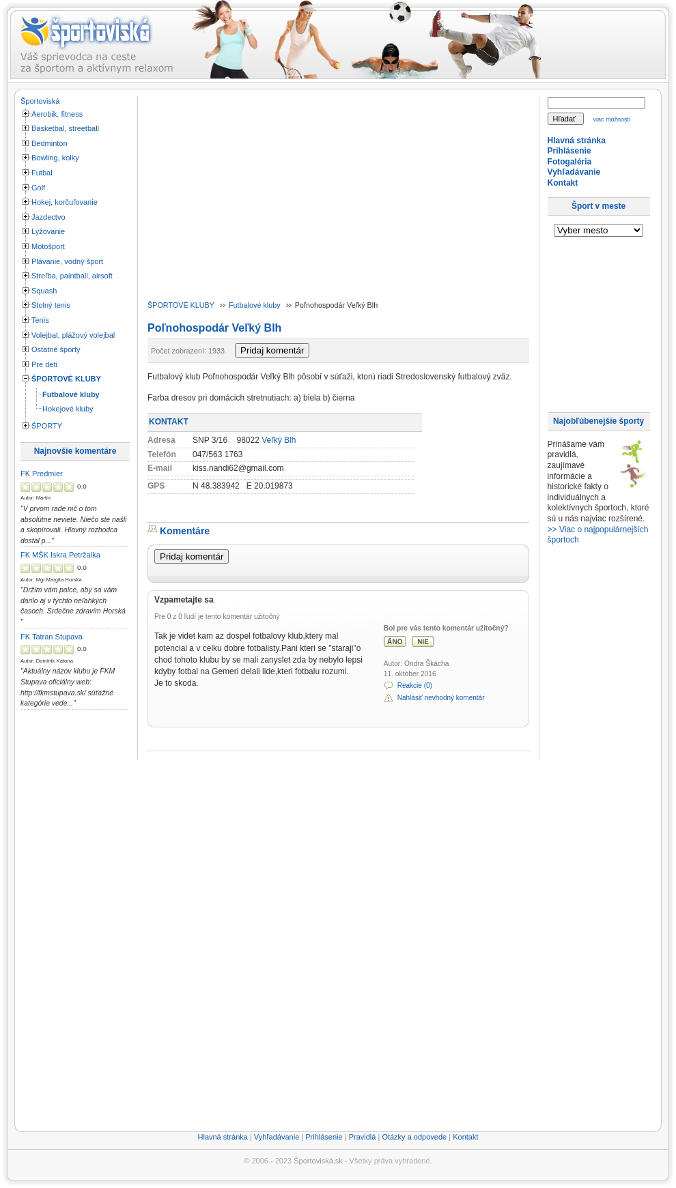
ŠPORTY (46, 426)
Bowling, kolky (55, 158)
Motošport (48, 246)
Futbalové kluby (71, 394)
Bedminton (49, 143)
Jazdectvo (48, 217)
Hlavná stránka (577, 140)
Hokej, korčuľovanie (64, 202)
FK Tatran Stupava (51, 637)
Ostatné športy (56, 349)
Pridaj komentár (272, 350)
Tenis (40, 320)
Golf (38, 188)
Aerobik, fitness (57, 114)
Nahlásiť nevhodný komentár (441, 697)
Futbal (42, 173)
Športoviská (39, 101)
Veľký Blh (279, 440)
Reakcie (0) (414, 685)
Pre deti (44, 364)
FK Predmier (41, 473)
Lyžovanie (48, 231)
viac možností (612, 119)
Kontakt (563, 183)
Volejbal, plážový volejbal (73, 335)
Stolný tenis (50, 305)
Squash (44, 291)
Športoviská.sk (318, 1161)
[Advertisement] (75, 921)
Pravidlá (362, 1137)
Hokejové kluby (68, 409)
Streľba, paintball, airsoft (72, 276)
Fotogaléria (570, 161)
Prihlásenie (569, 151)
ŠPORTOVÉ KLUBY (66, 379)
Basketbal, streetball (65, 128)
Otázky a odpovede (414, 1137)
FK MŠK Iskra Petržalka (60, 555)
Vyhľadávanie (574, 172)
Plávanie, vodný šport (67, 261)
